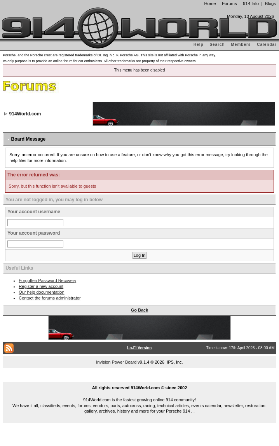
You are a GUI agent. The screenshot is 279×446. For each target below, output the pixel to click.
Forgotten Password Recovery (47, 280)
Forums (229, 3)
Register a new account (41, 286)
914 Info (251, 3)
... (139, 378)
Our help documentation (41, 292)
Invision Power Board (116, 362)
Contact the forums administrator (50, 298)
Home (210, 3)
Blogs (270, 3)
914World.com (25, 114)
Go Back (139, 310)
